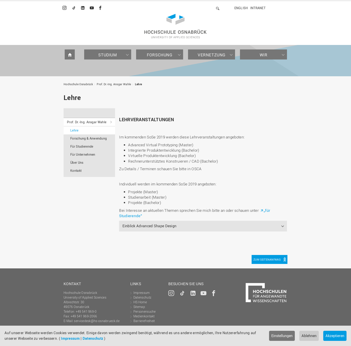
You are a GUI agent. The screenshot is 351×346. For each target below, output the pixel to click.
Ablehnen (309, 335)
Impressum (70, 338)
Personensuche (144, 311)
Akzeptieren (334, 335)
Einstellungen (282, 335)
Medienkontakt (144, 316)
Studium (107, 54)
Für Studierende (81, 146)
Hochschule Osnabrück (78, 84)
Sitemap (139, 307)
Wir (264, 54)
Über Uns (76, 162)
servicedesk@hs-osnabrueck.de (96, 321)
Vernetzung (211, 54)
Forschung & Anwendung (88, 138)
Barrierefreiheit (144, 321)
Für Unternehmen (82, 154)
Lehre (138, 84)
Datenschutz (93, 338)
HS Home (140, 302)
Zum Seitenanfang (267, 259)
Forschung (159, 54)
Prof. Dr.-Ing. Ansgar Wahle (114, 84)
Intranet (257, 8)
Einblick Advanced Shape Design (149, 225)
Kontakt (75, 170)
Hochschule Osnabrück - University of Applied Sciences (175, 26)
